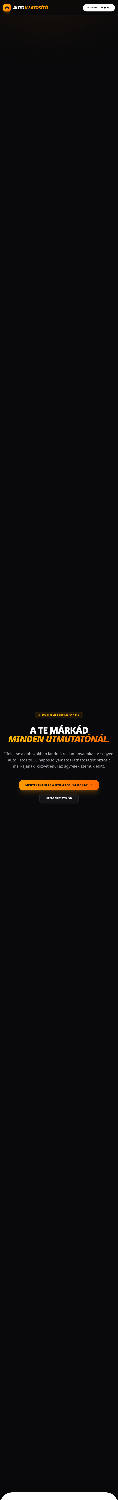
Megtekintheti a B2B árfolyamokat (59, 785)
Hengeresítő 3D (59, 798)
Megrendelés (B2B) (98, 7)
